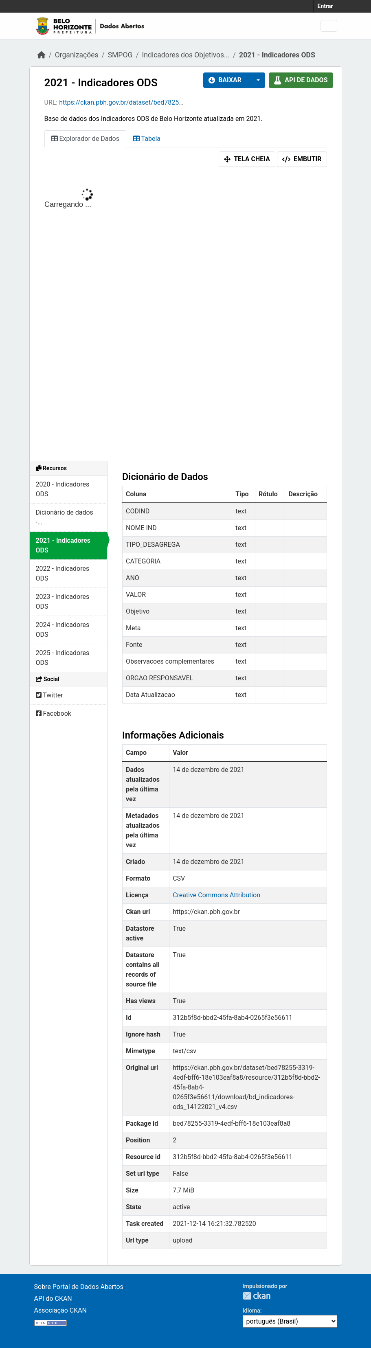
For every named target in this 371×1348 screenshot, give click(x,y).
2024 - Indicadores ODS (63, 629)
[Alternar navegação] (329, 26)
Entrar (325, 6)
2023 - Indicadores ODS (63, 601)
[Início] (41, 55)
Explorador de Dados (85, 138)
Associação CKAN (60, 1310)
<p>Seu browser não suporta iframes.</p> (185, 316)
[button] (255, 80)
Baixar (225, 80)
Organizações (77, 55)
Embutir (302, 159)
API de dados (300, 80)
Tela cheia (247, 159)
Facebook (53, 713)
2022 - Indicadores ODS (63, 573)
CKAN (256, 1295)
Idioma (251, 1310)
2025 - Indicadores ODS (63, 657)
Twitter (49, 695)
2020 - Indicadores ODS (63, 489)
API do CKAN (53, 1298)
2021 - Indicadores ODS (277, 55)
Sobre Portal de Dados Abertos (78, 1287)
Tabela (146, 138)
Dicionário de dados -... (64, 517)
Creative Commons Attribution (216, 895)
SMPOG (120, 55)
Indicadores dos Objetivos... (186, 55)
